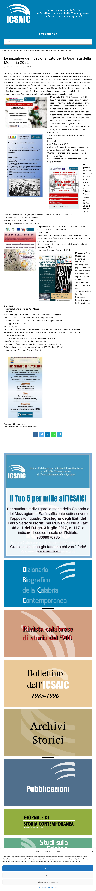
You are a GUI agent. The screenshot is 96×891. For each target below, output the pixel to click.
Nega (48, 875)
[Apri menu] (90, 25)
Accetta (48, 868)
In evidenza (15, 426)
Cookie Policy (42, 887)
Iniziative (23, 426)
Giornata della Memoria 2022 (15, 67)
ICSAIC (29, 67)
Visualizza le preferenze (48, 882)
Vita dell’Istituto (32, 426)
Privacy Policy (53, 887)
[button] (92, 851)
